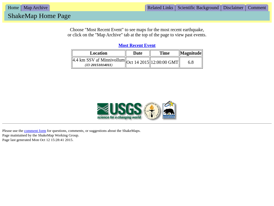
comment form (35, 130)
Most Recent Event (137, 45)
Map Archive (35, 7)
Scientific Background (198, 7)
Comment (257, 7)
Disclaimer (233, 7)
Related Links (160, 7)
